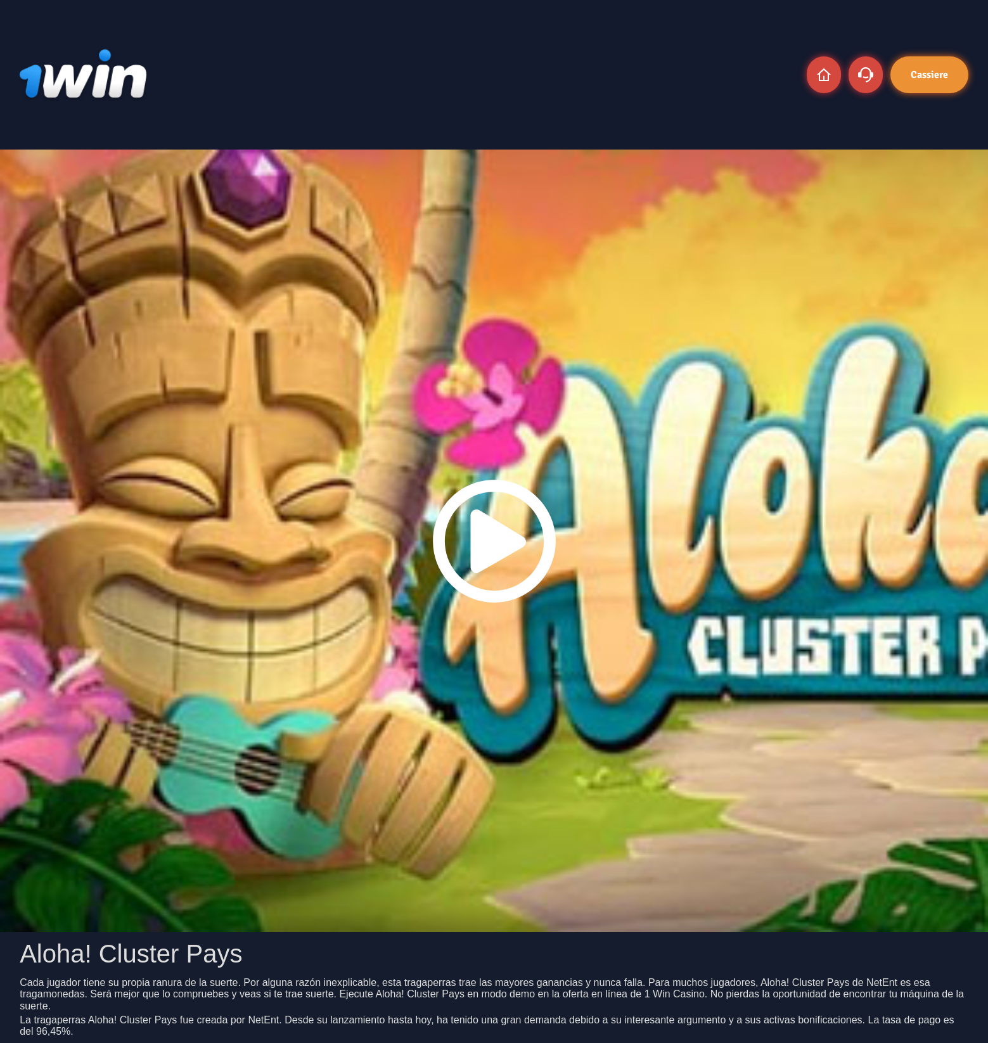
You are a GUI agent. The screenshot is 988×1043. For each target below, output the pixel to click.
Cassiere (929, 74)
